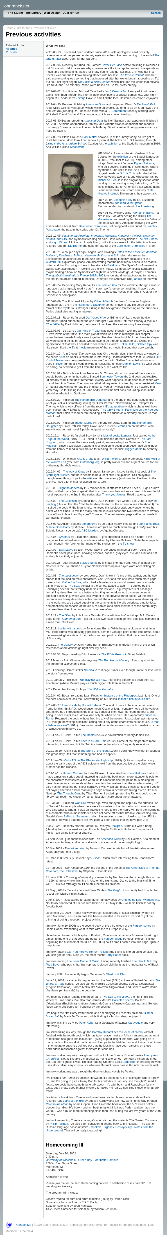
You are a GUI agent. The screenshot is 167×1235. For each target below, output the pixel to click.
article (138, 278)
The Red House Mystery (113, 660)
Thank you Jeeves (113, 494)
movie (82, 347)
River (59, 363)
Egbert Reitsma (144, 163)
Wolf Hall (80, 803)
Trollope (103, 951)
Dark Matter (89, 137)
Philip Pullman (59, 1123)
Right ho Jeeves (69, 488)
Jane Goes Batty (59, 527)
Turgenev (108, 1127)
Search (156, 13)
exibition (113, 143)
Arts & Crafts (85, 458)
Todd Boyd (52, 964)
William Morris (111, 458)
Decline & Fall (146, 104)
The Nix (143, 239)
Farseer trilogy (113, 938)
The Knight (114, 890)
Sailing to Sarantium (76, 816)
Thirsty (80, 98)
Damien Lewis (131, 363)
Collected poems (122, 1000)
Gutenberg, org (89, 462)
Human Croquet (73, 773)
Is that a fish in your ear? (134, 699)
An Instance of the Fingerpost (118, 695)
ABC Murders (90, 530)
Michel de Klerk (107, 180)
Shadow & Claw (116, 974)
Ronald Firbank (92, 705)
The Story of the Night (94, 750)
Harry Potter (113, 955)
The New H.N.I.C (143, 961)
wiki (89, 478)
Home (10, 28)
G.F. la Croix (127, 173)
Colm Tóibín (72, 760)
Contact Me (23, 1224)
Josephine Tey (123, 199)
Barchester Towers (112, 376)
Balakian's (113, 265)
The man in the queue (129, 203)
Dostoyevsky (123, 1127)
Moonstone (77, 147)
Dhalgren (116, 826)
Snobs (153, 239)
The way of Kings (74, 471)
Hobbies (11, 48)
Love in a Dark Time (94, 741)
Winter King (77, 848)
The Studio (15, 12)
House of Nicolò (132, 1032)
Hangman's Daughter (91, 304)
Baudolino (129, 1061)
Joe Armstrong (144, 206)
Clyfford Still (53, 262)
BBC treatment (117, 111)
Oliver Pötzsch (103, 301)
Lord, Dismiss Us (115, 91)
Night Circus (59, 242)
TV (73, 347)
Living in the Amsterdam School (66, 143)
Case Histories (136, 773)
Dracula (89, 670)
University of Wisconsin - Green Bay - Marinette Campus (82, 1160)
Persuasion (123, 426)
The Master (88, 735)
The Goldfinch (68, 500)
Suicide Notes (88, 562)
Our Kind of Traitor (88, 330)
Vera (62, 357)
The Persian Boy (106, 285)
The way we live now (92, 679)
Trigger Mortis (83, 422)
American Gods (95, 104)
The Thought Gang (69, 793)
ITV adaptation (114, 406)
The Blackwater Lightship (97, 760)
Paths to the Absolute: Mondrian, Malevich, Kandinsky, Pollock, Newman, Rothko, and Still (101, 237)
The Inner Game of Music (83, 961)
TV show (128, 543)
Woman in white (142, 212)
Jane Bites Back (149, 523)
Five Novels (69, 705)
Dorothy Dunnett (102, 1032)
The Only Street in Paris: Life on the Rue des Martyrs (102, 411)
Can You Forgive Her (80, 951)
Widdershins (151, 899)
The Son (73, 585)
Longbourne (89, 523)
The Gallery (65, 644)
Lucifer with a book (70, 628)
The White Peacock (113, 654)
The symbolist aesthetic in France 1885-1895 (74, 275)
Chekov (95, 1127)
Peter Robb (86, 1022)
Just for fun (71, 12)
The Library (33, 12)
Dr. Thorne (75, 245)
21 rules (11, 52)
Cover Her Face (112, 65)
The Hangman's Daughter (90, 399)
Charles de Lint (131, 899)
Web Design (52, 12)
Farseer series (142, 925)
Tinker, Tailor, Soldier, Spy (135, 344)
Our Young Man (96, 317)
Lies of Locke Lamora (117, 435)
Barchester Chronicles (93, 226)
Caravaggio (135, 1022)
